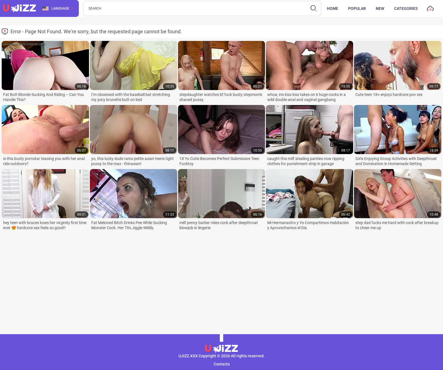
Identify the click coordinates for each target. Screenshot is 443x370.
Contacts (222, 364)
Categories (406, 8)
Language (55, 8)
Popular (357, 8)
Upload (430, 10)
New (380, 8)
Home (332, 8)
